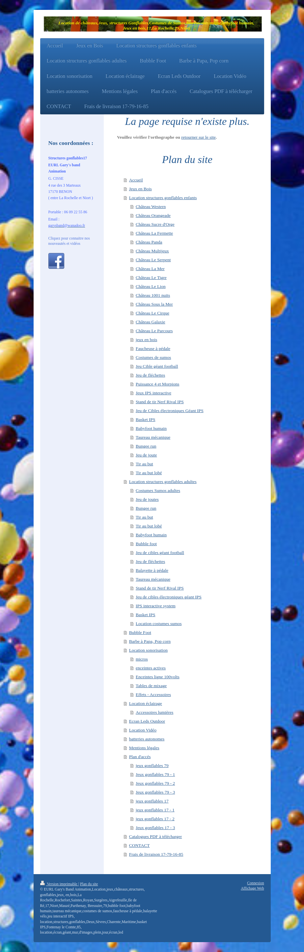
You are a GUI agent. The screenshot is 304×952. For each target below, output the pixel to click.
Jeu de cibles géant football (160, 552)
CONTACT (139, 845)
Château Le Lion (151, 286)
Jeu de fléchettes (150, 375)
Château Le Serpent (153, 259)
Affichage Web (252, 888)
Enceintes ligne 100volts (158, 676)
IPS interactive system (156, 605)
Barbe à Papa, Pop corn (150, 641)
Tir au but (144, 463)
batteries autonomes (147, 738)
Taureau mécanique (153, 437)
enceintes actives (151, 667)
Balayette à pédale (152, 570)
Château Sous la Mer (154, 304)
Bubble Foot (140, 632)
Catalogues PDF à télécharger (155, 836)
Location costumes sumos (158, 623)
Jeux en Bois (140, 188)
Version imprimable (59, 884)
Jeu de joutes (147, 499)
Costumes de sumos (153, 357)
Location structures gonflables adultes (163, 481)
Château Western (151, 206)
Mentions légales (144, 747)
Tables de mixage (151, 685)
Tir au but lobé (149, 472)
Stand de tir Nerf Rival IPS (160, 401)
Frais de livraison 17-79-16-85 (156, 854)
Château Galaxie (150, 321)
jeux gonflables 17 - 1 (155, 809)
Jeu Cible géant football (157, 366)
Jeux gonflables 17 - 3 (155, 827)
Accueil (136, 179)
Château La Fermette (154, 233)
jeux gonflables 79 (152, 765)
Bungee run (146, 446)
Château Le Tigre (151, 277)
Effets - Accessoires (153, 694)
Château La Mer (150, 268)
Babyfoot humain (151, 428)
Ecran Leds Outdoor (147, 721)
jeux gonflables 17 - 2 (155, 818)
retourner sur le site (198, 137)
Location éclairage (145, 703)
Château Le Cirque (152, 313)
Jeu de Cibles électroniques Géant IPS (170, 410)
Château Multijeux (152, 250)
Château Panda (149, 242)
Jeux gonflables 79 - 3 (155, 792)
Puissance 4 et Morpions (157, 384)
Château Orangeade (153, 215)
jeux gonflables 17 (152, 801)
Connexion (255, 883)
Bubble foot (146, 543)
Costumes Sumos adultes (158, 490)
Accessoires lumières (154, 712)
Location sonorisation (148, 650)
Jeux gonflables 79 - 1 (155, 774)
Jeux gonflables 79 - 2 (155, 783)
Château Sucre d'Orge (155, 224)
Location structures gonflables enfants (163, 197)
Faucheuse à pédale (153, 348)
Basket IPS (145, 419)
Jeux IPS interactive (153, 392)
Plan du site (89, 884)
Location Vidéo (142, 730)
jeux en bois (146, 339)
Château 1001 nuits (153, 295)
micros (142, 659)
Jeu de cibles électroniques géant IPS (169, 596)
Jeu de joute (146, 455)
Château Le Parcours (154, 330)
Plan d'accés (140, 756)
